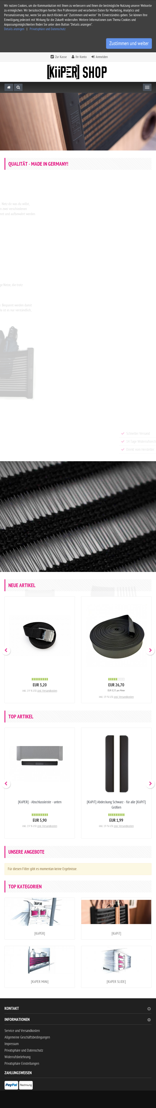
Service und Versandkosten (22, 1031)
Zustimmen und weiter (129, 43)
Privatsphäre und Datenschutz (48, 29)
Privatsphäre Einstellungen (22, 1063)
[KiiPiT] (116, 933)
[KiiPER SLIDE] (116, 982)
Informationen (78, 1020)
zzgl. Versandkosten (47, 691)
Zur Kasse (61, 57)
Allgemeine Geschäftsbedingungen (27, 1037)
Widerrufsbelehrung (18, 1057)
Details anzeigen (14, 29)
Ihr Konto (81, 57)
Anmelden (102, 57)
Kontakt (78, 1009)
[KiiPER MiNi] (40, 982)
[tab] (78, 1010)
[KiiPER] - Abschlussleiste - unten (39, 802)
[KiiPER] (39, 933)
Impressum (12, 1044)
